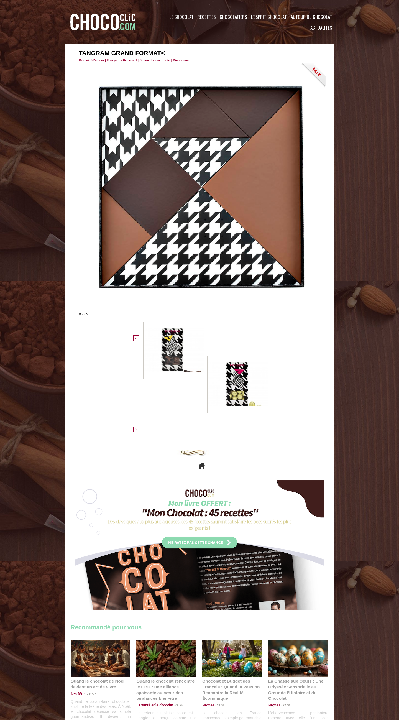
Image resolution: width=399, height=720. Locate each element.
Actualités (321, 27)
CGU (144, 686)
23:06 (218, 613)
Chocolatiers (233, 16)
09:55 (175, 608)
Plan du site (215, 686)
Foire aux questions (284, 686)
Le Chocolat (181, 16)
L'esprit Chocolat (269, 16)
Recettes (207, 16)
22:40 (284, 608)
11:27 (89, 602)
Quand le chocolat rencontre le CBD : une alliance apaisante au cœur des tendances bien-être (165, 596)
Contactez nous (87, 686)
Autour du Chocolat (311, 16)
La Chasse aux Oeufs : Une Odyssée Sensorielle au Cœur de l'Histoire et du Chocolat (295, 596)
